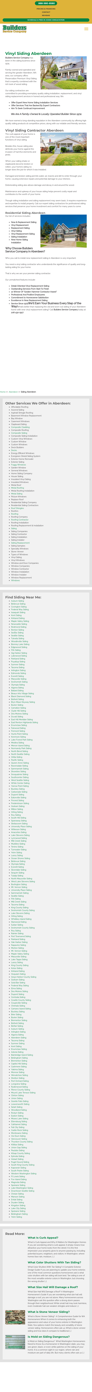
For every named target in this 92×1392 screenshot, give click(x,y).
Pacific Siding (17, 761)
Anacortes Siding (18, 833)
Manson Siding (17, 1197)
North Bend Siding (19, 752)
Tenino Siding (17, 847)
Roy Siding (16, 815)
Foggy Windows (18, 465)
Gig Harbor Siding (19, 653)
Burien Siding (17, 706)
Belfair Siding (17, 1027)
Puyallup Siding (18, 662)
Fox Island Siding (19, 1180)
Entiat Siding (16, 1200)
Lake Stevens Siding (20, 836)
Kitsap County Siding (20, 1154)
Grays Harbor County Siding (23, 977)
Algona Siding (17, 688)
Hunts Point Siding (19, 735)
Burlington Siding (19, 885)
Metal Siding (16, 494)
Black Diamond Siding (21, 697)
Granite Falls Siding (19, 1102)
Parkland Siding (18, 659)
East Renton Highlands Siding (24, 723)
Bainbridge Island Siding (22, 1056)
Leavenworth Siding (20, 1105)
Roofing (14, 515)
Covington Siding (19, 607)
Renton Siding (17, 630)
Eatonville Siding (18, 798)
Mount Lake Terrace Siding (23, 1093)
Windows (15, 581)
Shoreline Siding (18, 772)
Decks (14, 451)
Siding (14, 529)
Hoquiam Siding (18, 975)
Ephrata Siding (17, 1157)
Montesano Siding (19, 1134)
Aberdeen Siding (18, 1038)
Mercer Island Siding (20, 746)
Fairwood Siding (18, 729)
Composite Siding (19, 434)
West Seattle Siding (20, 781)
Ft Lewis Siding (18, 1177)
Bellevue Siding (18, 604)
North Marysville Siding (21, 879)
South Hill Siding (18, 818)
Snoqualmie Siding (19, 775)
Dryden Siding (17, 1203)
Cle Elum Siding (18, 1137)
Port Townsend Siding (21, 937)
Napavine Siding (18, 946)
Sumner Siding (17, 665)
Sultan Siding (17, 925)
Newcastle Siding (19, 625)
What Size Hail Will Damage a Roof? (53, 1288)
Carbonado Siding (19, 792)
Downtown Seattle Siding (22, 1191)
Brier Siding (16, 1015)
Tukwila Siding (17, 639)
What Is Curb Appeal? (43, 1238)
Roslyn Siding (17, 1113)
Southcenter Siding (20, 778)
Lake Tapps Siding (19, 960)
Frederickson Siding (20, 804)
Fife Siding (16, 651)
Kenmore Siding (18, 737)
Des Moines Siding (19, 714)
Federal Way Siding (20, 610)
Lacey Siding (17, 856)
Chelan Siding (17, 1194)
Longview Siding (18, 1085)
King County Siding (19, 908)
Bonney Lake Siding (20, 645)
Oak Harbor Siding (19, 943)
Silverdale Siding (18, 870)
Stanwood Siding (18, 923)
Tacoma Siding (17, 668)
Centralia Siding (18, 998)
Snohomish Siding (19, 682)
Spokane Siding (18, 1186)
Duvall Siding (17, 717)
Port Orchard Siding (20, 1082)
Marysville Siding (18, 680)
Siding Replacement (20, 543)
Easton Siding (17, 1116)
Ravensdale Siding (19, 766)
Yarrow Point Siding (20, 787)
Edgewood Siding (19, 648)
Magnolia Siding (18, 1183)
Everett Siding (17, 677)
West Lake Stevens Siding (23, 882)
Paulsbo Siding (17, 1151)
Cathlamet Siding (19, 1125)
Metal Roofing (17, 488)
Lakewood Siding (19, 656)
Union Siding (17, 1099)
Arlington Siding (18, 671)
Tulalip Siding (17, 876)
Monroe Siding (17, 1073)
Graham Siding (17, 807)
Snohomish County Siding (23, 911)
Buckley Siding (18, 790)
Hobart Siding (17, 1160)
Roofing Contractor (19, 520)
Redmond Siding (18, 628)
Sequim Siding (17, 873)
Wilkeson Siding (18, 830)
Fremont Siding (18, 732)
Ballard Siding (17, 691)
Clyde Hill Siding (18, 711)
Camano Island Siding (21, 1009)
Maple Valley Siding (20, 622)
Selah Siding (16, 1108)
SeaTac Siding (17, 633)
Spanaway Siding (19, 821)
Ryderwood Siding (19, 1087)
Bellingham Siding (19, 1058)
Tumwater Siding (18, 850)
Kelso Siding (16, 969)
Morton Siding (17, 949)
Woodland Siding (19, 1111)
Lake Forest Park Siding (22, 740)
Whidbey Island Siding (21, 920)
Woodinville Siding (19, 642)
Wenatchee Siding (19, 1076)
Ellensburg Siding (19, 1122)
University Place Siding (21, 827)
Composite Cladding (20, 428)
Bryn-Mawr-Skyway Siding (23, 703)
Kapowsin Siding (18, 1168)
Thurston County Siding (22, 1142)
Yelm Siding (16, 853)
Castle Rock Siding (19, 1131)
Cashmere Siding (19, 1067)
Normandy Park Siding (21, 749)
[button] (46, 3)
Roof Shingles (17, 509)
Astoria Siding (17, 1053)
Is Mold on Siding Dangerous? (49, 1337)
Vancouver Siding (19, 1139)
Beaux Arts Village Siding (22, 694)
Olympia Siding (18, 685)
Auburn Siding (17, 602)
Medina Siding (17, 743)
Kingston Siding (18, 1206)
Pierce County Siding (20, 1090)
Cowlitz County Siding (21, 1001)
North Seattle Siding (20, 755)
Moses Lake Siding (19, 1119)
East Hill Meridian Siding (22, 720)
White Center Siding (20, 784)
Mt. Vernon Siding (19, 888)
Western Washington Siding (23, 1174)
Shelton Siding (17, 1079)
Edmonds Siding (18, 674)
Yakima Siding (17, 1070)
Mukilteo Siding (18, 844)
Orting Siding (17, 813)
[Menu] (86, 29)
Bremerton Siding (19, 1021)
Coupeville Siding (19, 1003)
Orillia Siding (16, 758)
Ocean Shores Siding (20, 859)
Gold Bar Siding (18, 983)
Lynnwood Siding (19, 839)
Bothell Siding (17, 700)
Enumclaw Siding (19, 726)
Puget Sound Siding (20, 1163)
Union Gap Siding (19, 1148)
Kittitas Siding (17, 1145)
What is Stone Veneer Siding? (49, 1312)
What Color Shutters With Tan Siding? (54, 1263)
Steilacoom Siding (19, 824)
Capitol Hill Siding (19, 1064)
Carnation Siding (18, 709)
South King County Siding (22, 1165)
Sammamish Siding (20, 769)
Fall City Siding (17, 1128)
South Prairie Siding (20, 1171)
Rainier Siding (17, 934)
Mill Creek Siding (18, 842)
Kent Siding (16, 616)
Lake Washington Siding (22, 1189)
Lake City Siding (18, 1209)
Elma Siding (16, 989)
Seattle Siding (17, 636)
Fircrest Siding (17, 801)
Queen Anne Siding (20, 764)
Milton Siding (17, 810)
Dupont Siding (17, 795)
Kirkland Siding (18, 619)
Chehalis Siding (18, 1006)
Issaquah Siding (18, 613)
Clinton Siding (17, 1096)
